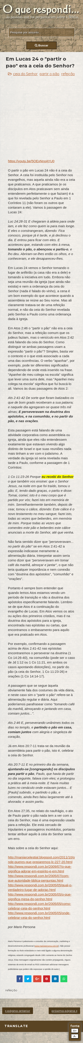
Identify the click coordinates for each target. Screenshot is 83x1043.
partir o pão (49, 74)
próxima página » (64, 1011)
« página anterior (17, 1011)
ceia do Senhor (25, 74)
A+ (75, 1030)
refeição (68, 74)
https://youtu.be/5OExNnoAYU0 (31, 161)
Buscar (41, 45)
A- (74, 1036)
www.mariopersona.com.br (46, 946)
